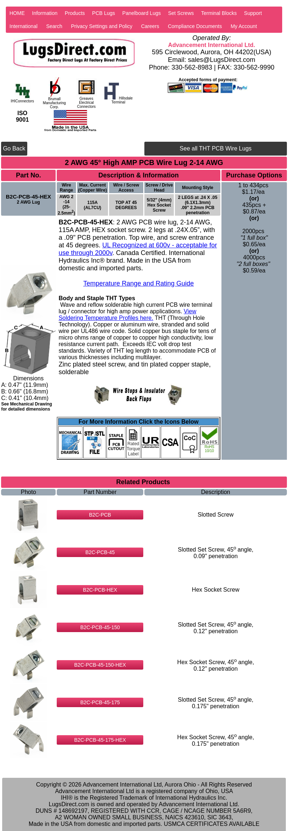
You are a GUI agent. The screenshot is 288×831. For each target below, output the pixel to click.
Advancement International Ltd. (211, 45)
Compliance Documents (195, 26)
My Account (244, 26)
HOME (17, 13)
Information (44, 13)
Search (54, 26)
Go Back (14, 148)
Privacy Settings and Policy (101, 26)
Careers (150, 26)
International (23, 26)
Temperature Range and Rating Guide (138, 283)
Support (253, 13)
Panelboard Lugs (141, 13)
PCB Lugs (103, 13)
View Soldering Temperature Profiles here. (127, 314)
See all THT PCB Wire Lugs (216, 148)
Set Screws (181, 13)
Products (75, 13)
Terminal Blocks (219, 13)
